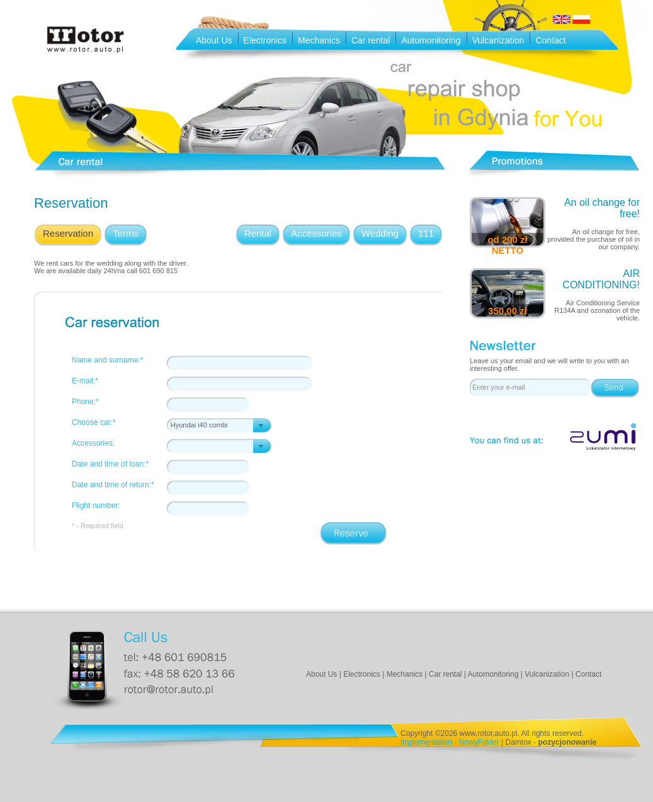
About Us (214, 40)
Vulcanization (498, 40)
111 (426, 233)
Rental (257, 233)
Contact (550, 40)
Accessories (316, 233)
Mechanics (319, 40)
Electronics (265, 40)
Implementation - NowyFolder (449, 742)
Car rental (370, 40)
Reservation (68, 233)
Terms (126, 233)
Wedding (380, 233)
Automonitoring (430, 40)
